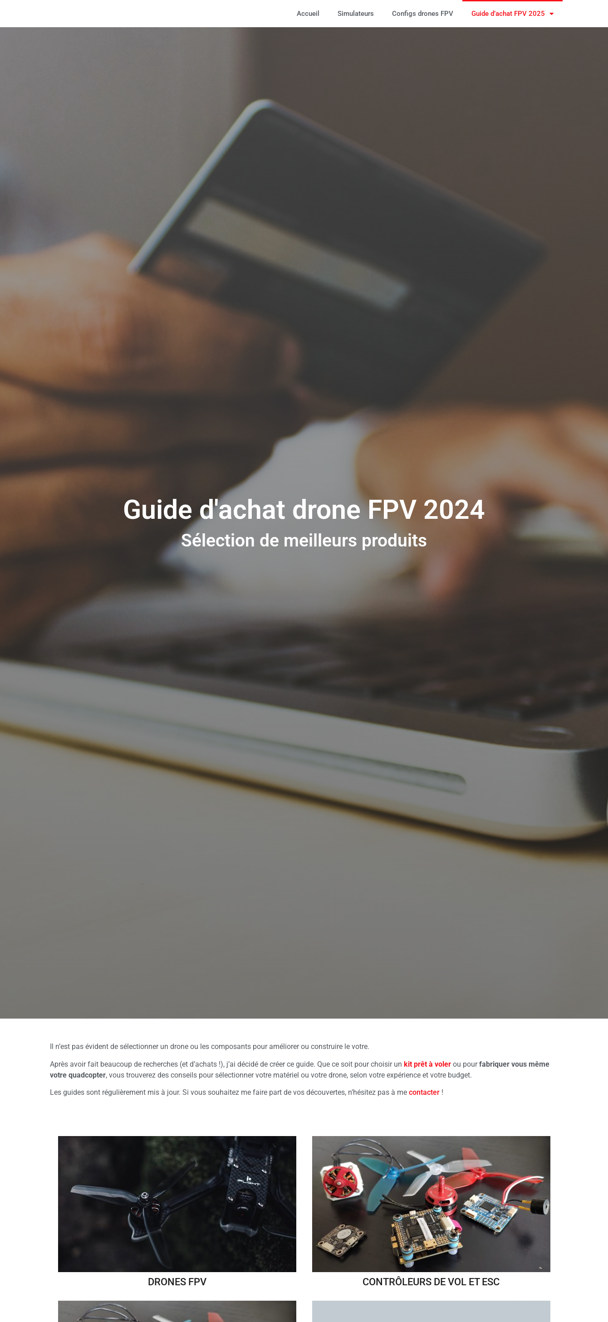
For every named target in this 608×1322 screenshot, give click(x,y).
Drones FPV (177, 1282)
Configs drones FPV (422, 14)
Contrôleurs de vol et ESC (431, 1282)
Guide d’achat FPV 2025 (512, 14)
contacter (424, 1092)
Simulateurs (356, 14)
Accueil (308, 14)
